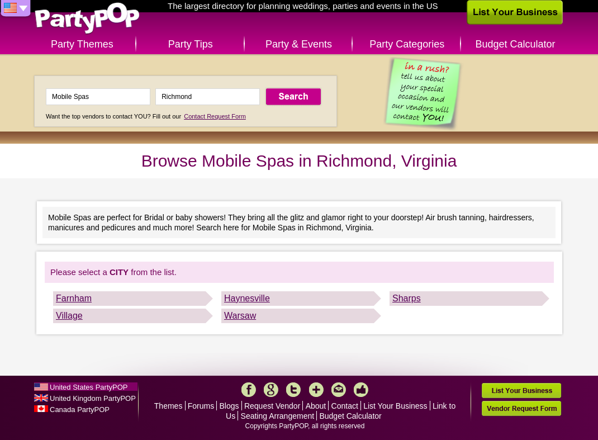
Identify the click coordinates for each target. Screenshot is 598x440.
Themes (168, 405)
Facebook (248, 389)
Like (361, 389)
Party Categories (406, 44)
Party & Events (298, 44)
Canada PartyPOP (80, 409)
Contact (344, 405)
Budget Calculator (516, 44)
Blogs (229, 405)
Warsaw (240, 315)
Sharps (406, 298)
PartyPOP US (87, 18)
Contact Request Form (215, 116)
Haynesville (247, 298)
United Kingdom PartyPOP (93, 398)
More (316, 389)
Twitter (293, 389)
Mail (338, 389)
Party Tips (190, 44)
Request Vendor (272, 405)
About (316, 405)
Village (69, 315)
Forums (201, 405)
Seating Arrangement (278, 415)
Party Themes (82, 44)
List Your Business (395, 405)
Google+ (271, 389)
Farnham (74, 298)
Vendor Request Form (521, 408)
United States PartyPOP (88, 387)
